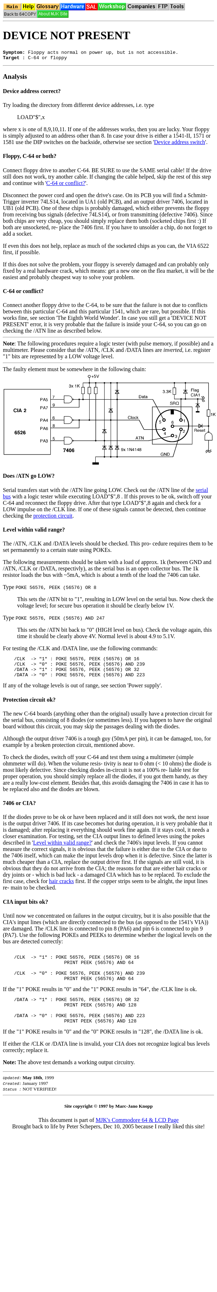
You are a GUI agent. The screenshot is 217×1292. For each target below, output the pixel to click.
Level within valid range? (34, 532)
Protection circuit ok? (29, 706)
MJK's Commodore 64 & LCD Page (137, 1138)
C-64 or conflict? (65, 185)
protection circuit (52, 518)
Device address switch (179, 144)
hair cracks (61, 888)
